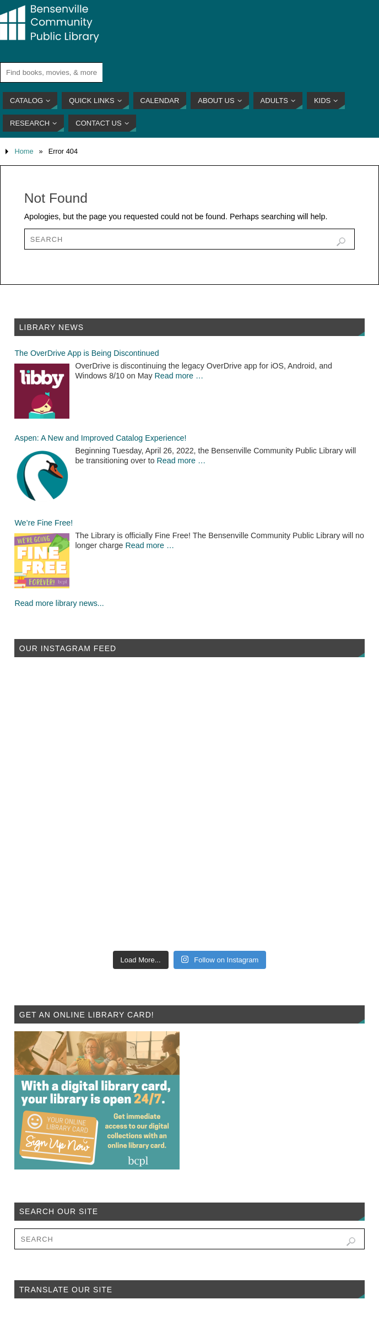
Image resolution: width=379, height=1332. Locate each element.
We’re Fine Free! (43, 522)
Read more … (179, 375)
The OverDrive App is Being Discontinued (86, 353)
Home (23, 151)
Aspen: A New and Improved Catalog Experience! (100, 438)
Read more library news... (59, 603)
